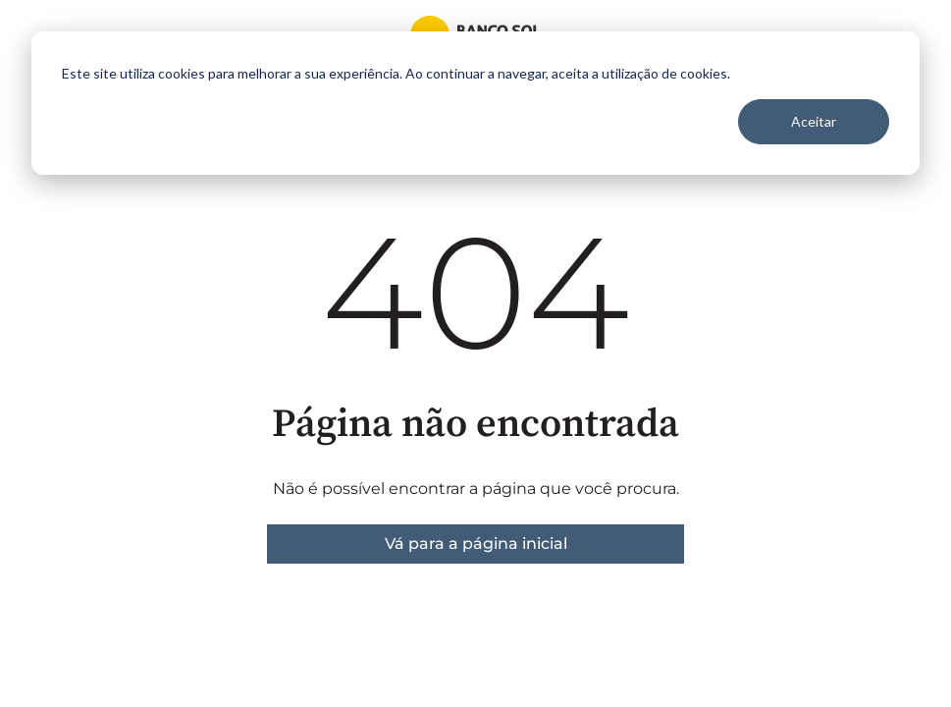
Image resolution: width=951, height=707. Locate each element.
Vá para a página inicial (476, 543)
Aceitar (813, 121)
